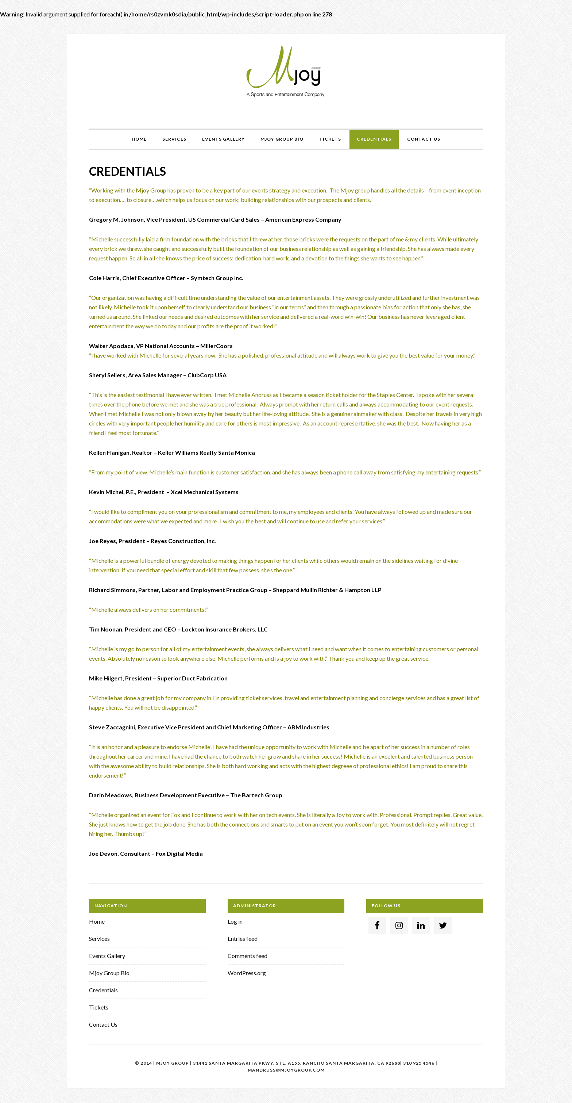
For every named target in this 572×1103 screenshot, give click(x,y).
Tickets (98, 1007)
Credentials (103, 989)
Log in (235, 921)
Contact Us (103, 1024)
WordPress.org (247, 972)
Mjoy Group (286, 72)
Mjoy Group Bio (109, 972)
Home (97, 921)
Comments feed (247, 955)
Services (99, 938)
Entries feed (243, 938)
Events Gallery (107, 955)
